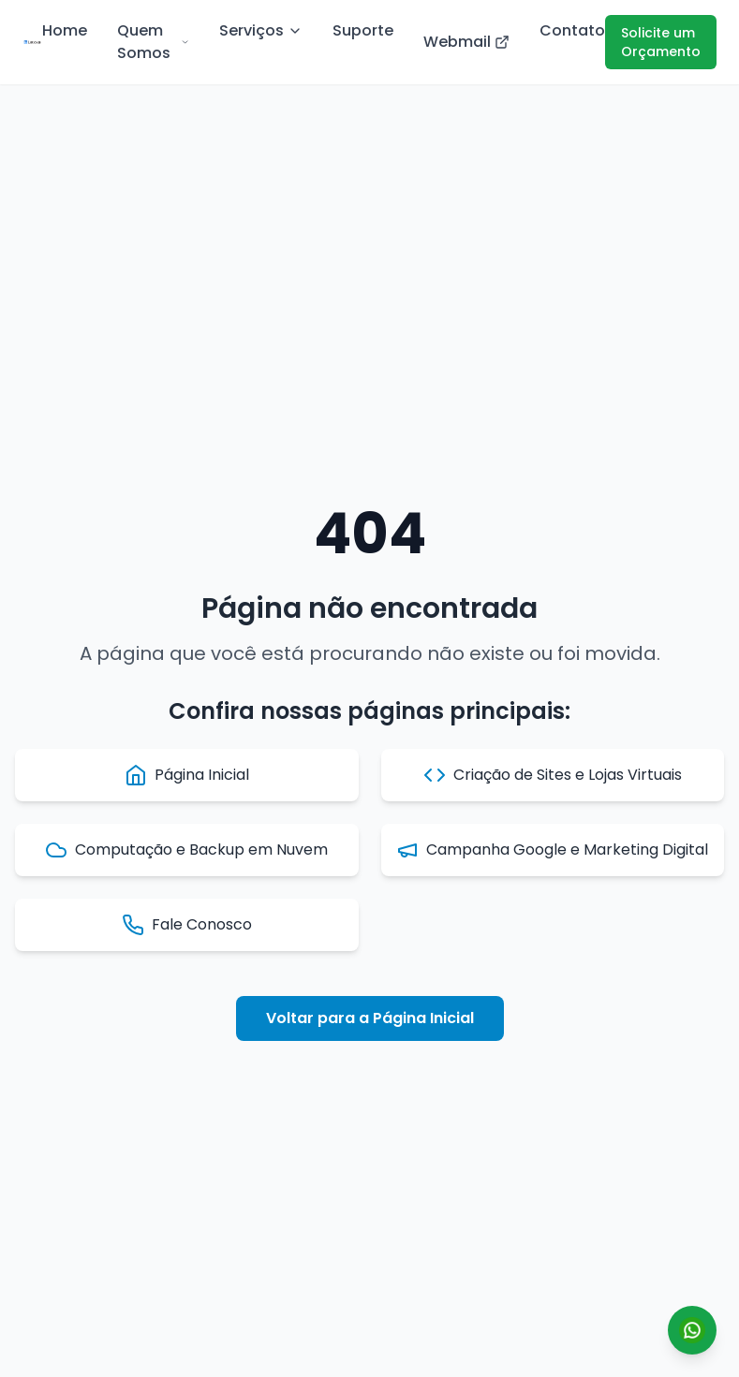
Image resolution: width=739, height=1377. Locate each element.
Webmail (466, 41)
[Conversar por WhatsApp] (692, 1330)
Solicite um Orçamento (661, 42)
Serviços (261, 30)
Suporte (363, 30)
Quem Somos (153, 42)
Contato (572, 30)
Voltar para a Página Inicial (370, 1018)
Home (64, 30)
